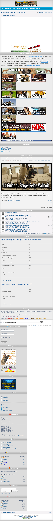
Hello (4, 457)
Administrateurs (9, 318)
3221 (24, 462)
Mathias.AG (5, 503)
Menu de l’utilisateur (13, 326)
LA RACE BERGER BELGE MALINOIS (42, 160)
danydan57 (12, 214)
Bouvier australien (7, 148)
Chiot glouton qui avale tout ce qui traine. (17, 229)
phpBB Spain (33, 516)
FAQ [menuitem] (12, 12)
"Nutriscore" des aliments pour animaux (17, 225)
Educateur (27, 318)
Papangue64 (6, 504)
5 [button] (46, 233)
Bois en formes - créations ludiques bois (11, 448)
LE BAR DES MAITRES (14, 219)
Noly (4, 477)
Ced (8, 160)
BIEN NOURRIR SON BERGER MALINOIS (19, 227)
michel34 (5, 462)
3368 (24, 461)
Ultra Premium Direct (41, 318)
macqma (5, 459)
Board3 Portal (36, 325)
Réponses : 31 (11, 200)
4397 (24, 457)
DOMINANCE (6, 149)
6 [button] (48, 233)
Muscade (5, 506)
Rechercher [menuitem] (5, 399)
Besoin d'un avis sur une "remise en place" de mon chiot (22, 221)
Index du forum (11, 512)
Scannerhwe (21, 435)
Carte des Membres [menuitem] (20, 12)
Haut (51, 202)
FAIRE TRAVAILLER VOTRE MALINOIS (18, 215)
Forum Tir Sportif (6, 447)
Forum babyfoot (6, 444)
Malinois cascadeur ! (11, 212)
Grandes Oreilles (6, 481)
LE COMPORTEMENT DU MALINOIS (18, 223)
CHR (4, 464)
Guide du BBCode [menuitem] (6, 407)
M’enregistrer (4, 339)
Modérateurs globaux (19, 318)
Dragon (4, 479)
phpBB (22, 515)
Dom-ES (5, 461)
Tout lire (49, 200)
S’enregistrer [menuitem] (41, 12)
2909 (24, 464)
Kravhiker (5, 508)
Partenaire (32, 318)
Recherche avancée (5, 493)
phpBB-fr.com (29, 517)
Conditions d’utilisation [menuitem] (8, 408)
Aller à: (2, 322)
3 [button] (43, 233)
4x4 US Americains (7, 442)
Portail (4, 15)
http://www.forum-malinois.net (33, 56)
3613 (24, 459)
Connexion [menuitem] (49, 12)
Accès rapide (6, 12)
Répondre (18, 200)
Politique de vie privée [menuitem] (7, 410)
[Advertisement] (26, 30)
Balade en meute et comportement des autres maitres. (21, 217)
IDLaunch (21, 516)
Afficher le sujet (7, 280)
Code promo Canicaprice (8, 445)
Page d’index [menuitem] (5, 397)
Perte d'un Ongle (6, 151)
